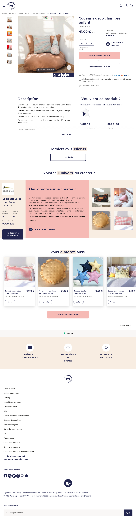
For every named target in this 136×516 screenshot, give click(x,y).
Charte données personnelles (16, 412)
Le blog (7, 394)
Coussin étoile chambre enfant (80, 288)
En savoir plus (87, 81)
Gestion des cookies (12, 416)
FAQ (5, 430)
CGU (5, 407)
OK (128, 509)
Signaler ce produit (126, 322)
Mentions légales (11, 421)
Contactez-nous (10, 403)
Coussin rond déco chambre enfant (47, 288)
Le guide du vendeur (12, 398)
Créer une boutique (12, 439)
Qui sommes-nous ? (12, 389)
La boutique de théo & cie (116, 33)
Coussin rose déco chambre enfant (13, 288)
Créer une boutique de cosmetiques (19, 448)
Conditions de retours (90, 86)
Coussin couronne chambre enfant (116, 288)
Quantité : (82, 39)
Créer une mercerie (12, 443)
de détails (70, 131)
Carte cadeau (9, 385)
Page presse (9, 434)
